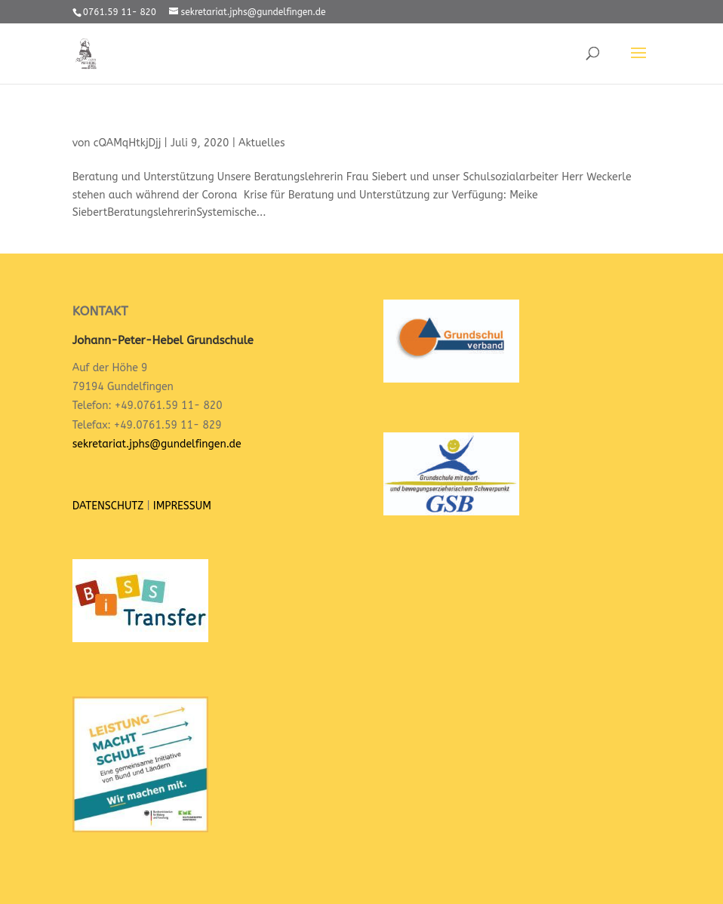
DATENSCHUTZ (107, 506)
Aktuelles (261, 143)
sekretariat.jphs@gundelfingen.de (157, 444)
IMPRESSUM (182, 506)
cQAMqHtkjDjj (128, 143)
